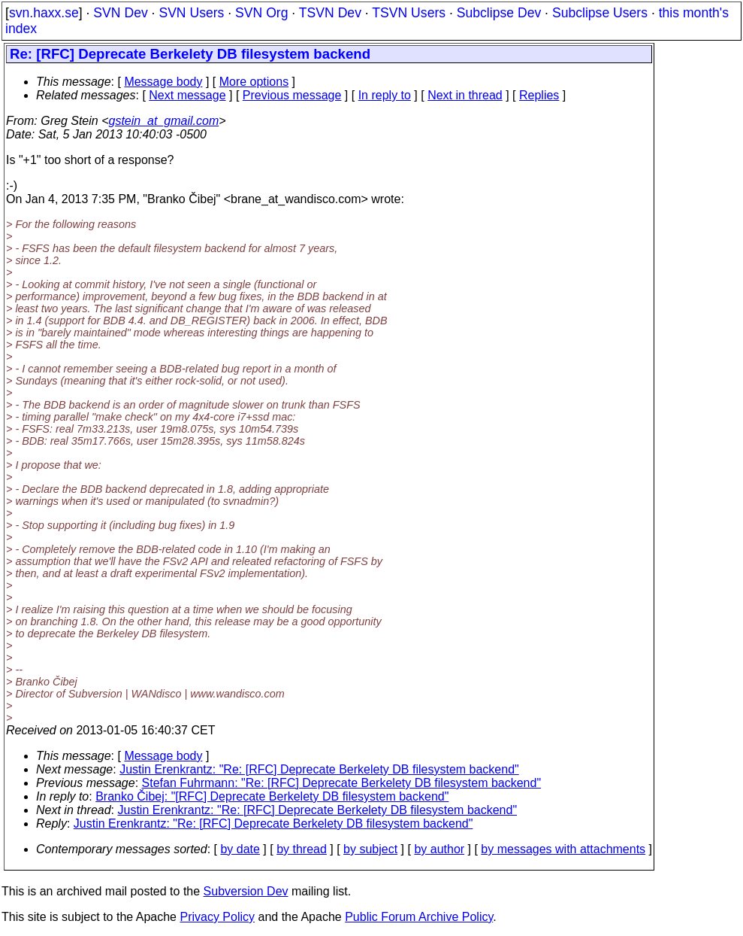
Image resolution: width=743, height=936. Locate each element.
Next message (187, 95)
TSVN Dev (330, 12)
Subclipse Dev (499, 12)
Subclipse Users (600, 12)
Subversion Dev (246, 891)
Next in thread (465, 95)
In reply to (384, 95)
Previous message (292, 95)
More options (254, 81)
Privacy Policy (217, 916)
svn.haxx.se (44, 12)
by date (239, 849)
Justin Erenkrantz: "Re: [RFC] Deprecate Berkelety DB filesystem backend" (319, 769)
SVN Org (261, 12)
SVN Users (191, 12)
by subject (370, 849)
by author (439, 849)
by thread (301, 849)
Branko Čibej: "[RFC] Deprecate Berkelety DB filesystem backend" (272, 796)
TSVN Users (408, 12)
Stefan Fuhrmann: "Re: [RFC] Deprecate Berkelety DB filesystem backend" (342, 782)
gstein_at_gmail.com (164, 120)
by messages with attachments (563, 849)
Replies (539, 95)
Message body (163, 81)
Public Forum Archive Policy (419, 916)
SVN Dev (120, 12)
